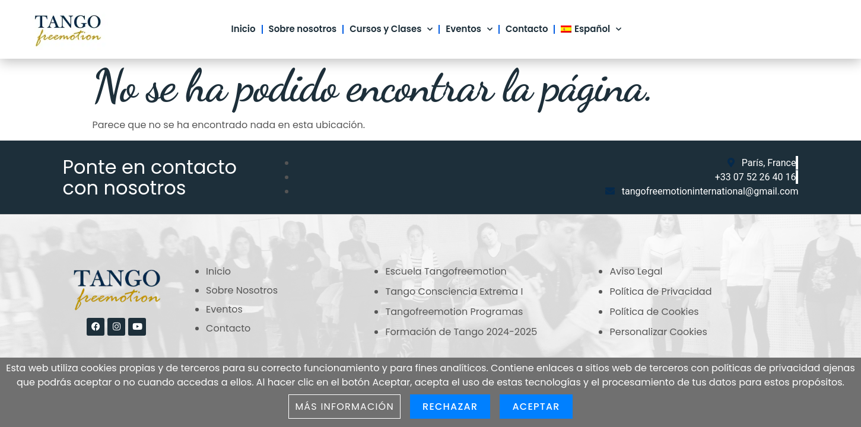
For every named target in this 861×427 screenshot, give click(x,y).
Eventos (469, 29)
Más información (344, 406)
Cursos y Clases (391, 29)
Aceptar (536, 406)
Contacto (527, 29)
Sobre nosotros (303, 29)
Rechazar (450, 406)
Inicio (243, 29)
